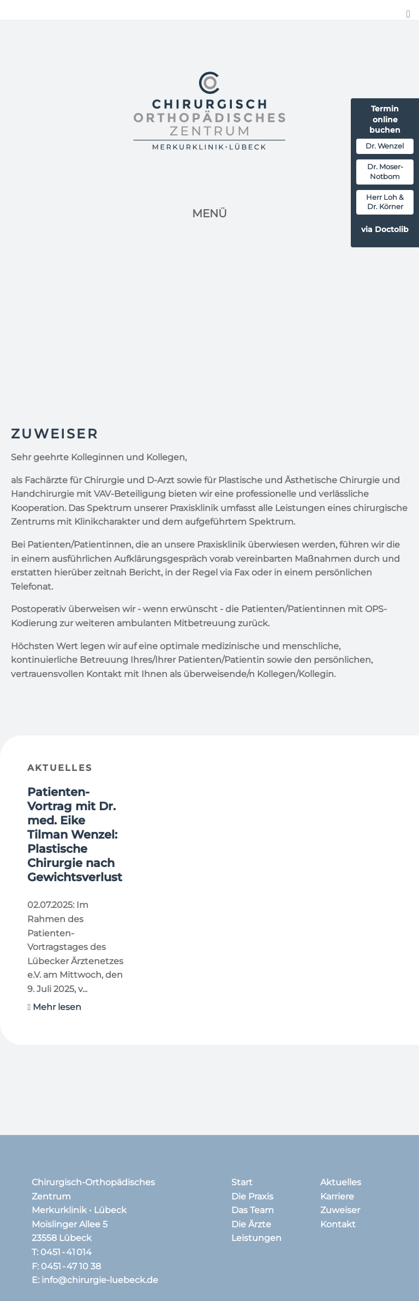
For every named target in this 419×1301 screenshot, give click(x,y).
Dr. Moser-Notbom (385, 172)
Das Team (252, 1210)
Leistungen (256, 1238)
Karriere (337, 1196)
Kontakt (338, 1224)
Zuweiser (340, 1210)
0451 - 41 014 (66, 1252)
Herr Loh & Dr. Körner (385, 202)
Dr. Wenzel (385, 146)
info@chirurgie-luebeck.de (99, 1280)
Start (242, 1182)
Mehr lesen (55, 1007)
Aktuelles (59, 768)
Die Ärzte (251, 1224)
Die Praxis (252, 1196)
